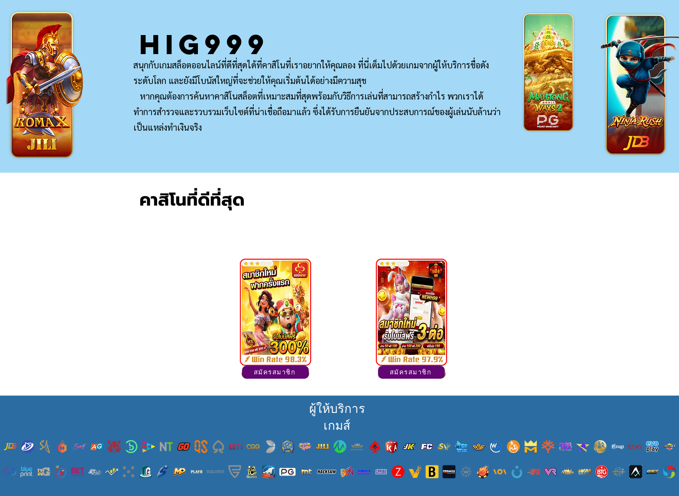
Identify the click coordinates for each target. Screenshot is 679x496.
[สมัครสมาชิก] (275, 372)
